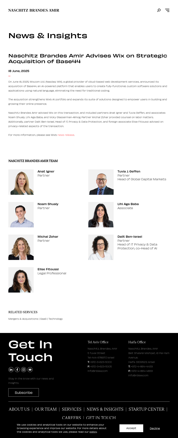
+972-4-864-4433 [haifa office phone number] (142, 366)
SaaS (43, 318)
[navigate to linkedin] (11, 369)
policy (93, 431)
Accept (131, 428)
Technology (56, 318)
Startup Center (146, 409)
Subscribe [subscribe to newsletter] (24, 392)
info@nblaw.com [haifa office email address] (138, 375)
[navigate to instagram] (23, 369)
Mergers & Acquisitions (23, 318)
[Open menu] (167, 10)
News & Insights (105, 409)
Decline (155, 428)
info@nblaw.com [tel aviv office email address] (98, 370)
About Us (19, 409)
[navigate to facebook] (17, 369)
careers (71, 418)
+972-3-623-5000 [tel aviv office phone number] (101, 361)
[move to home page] (33, 10)
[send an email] (30, 369)
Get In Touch (101, 418)
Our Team (46, 409)
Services (71, 409)
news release (66, 134)
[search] (159, 10)
